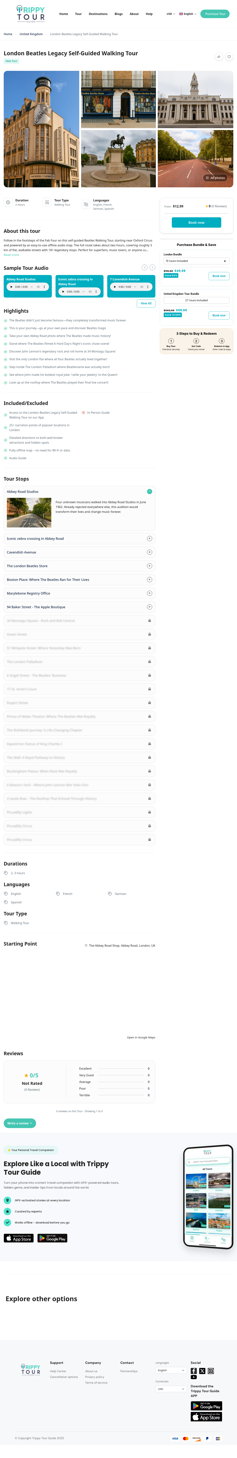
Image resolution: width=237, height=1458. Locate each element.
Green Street (17, 634)
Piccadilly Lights (19, 812)
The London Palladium (24, 661)
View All (146, 303)
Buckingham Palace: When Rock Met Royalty (42, 771)
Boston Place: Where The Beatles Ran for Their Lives (48, 579)
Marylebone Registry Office (28, 593)
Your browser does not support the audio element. (27, 287)
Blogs (119, 14)
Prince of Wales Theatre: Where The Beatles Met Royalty (51, 716)
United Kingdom (31, 34)
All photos (215, 178)
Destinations (98, 14)
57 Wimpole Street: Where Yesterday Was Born (44, 648)
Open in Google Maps (141, 1037)
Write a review (19, 1123)
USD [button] (171, 14)
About (134, 14)
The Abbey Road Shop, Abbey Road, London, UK (122, 946)
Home (63, 14)
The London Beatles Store (27, 566)
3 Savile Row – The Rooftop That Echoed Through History (52, 798)
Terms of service (96, 1383)
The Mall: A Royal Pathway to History (36, 757)
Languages (162, 1363)
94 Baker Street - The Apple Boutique (36, 607)
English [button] (188, 14)
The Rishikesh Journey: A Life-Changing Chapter (44, 730)
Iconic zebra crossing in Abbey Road (35, 538)
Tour (78, 14)
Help (149, 14)
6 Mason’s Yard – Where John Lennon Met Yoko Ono (48, 785)
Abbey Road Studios (23, 491)
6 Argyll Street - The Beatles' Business (36, 675)
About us (91, 1371)
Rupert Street (17, 703)
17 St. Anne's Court (22, 689)
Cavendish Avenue (21, 552)
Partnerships (129, 1371)
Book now (196, 222)
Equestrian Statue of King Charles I (34, 744)
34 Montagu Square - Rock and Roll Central (41, 620)
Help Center (58, 1371)
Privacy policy (94, 1377)
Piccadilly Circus (19, 826)
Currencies (162, 1381)
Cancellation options (64, 1377)
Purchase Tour (215, 14)
